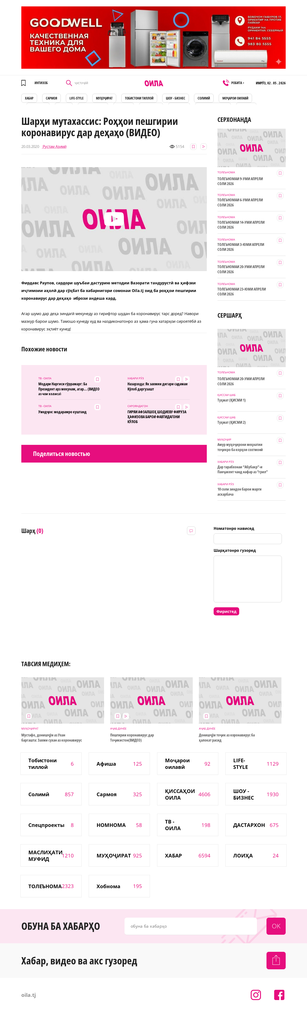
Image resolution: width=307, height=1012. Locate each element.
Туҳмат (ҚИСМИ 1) (231, 400)
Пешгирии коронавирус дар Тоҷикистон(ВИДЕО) (132, 737)
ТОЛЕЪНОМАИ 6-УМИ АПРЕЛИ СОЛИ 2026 (240, 202)
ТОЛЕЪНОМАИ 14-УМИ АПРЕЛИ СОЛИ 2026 (241, 225)
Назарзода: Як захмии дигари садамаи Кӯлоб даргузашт (157, 386)
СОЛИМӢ (204, 98)
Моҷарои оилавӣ (235, 98)
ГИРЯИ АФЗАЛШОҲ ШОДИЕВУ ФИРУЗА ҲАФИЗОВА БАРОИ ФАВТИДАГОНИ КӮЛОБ (156, 416)
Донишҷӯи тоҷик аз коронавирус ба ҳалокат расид (227, 737)
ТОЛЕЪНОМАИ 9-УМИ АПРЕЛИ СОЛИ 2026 (240, 181)
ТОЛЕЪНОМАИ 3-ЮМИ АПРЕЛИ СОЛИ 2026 (240, 247)
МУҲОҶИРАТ (104, 98)
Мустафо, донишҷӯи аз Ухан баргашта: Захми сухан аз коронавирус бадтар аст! (51, 738)
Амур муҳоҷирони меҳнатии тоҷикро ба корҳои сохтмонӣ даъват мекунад (240, 447)
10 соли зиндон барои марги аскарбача (239, 492)
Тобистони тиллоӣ (139, 98)
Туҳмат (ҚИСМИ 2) (231, 422)
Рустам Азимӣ (54, 146)
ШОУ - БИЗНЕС (175, 98)
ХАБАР (29, 98)
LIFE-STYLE (77, 98)
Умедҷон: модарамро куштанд (62, 411)
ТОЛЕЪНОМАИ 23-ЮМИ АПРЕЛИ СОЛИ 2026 (241, 291)
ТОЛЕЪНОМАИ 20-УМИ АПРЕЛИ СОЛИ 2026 (241, 269)
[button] (114, 219)
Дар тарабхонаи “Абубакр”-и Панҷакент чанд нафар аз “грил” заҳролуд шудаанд (242, 469)
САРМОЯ (51, 98)
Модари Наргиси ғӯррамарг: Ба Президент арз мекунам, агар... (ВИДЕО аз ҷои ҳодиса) (69, 388)
